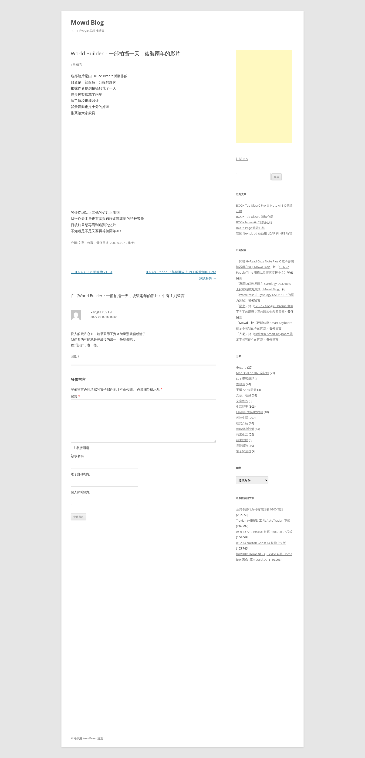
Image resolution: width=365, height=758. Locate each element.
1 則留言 (76, 65)
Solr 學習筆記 (245, 378)
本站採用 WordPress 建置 (87, 738)
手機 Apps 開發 (246, 390)
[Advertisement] (265, 643)
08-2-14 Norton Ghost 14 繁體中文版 (261, 543)
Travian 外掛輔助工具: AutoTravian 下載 (263, 520)
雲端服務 (242, 445)
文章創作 (242, 401)
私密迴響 (80, 448)
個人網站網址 (80, 492)
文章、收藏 (85, 243)
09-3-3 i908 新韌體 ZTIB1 (91, 272)
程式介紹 (242, 423)
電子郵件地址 (80, 474)
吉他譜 (240, 384)
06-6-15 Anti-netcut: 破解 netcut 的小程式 (264, 532)
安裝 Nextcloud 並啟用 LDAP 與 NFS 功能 (264, 233)
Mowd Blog (87, 22)
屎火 (242, 306)
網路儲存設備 (245, 429)
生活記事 (242, 406)
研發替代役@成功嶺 (249, 412)
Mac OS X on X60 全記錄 (252, 373)
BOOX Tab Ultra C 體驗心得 (254, 217)
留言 (75, 396)
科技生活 (242, 418)
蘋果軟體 (242, 440)
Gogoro (241, 367)
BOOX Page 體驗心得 (250, 228)
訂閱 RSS (242, 159)
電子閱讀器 (243, 451)
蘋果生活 (242, 434)
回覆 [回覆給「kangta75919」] (74, 356)
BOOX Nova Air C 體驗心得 (254, 222)
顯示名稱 (77, 456)
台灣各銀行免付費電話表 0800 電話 (259, 509)
